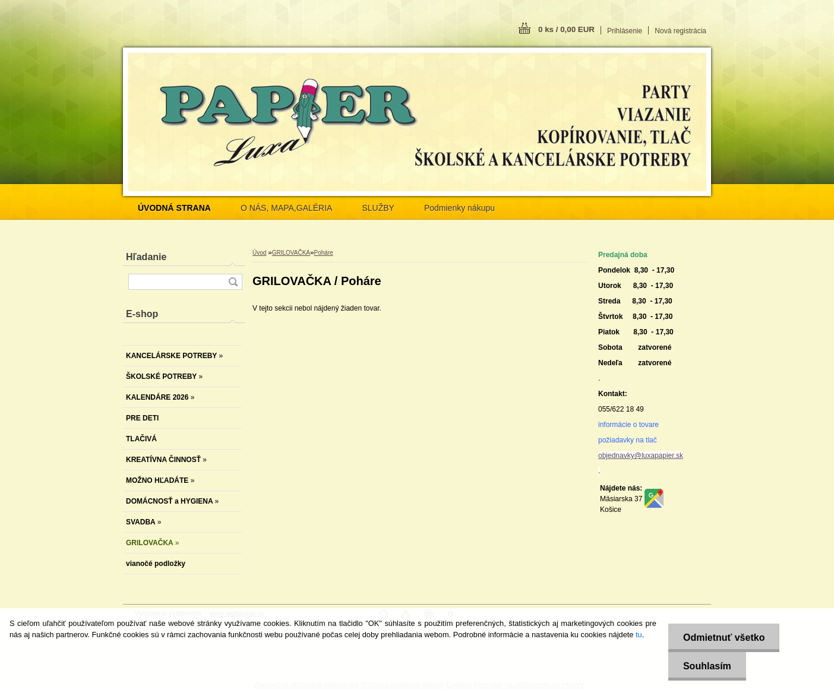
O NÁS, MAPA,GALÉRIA (287, 208)
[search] (233, 281)
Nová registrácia (680, 31)
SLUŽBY (378, 208)
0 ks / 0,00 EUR (566, 29)
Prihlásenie (624, 31)
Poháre (323, 252)
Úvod (259, 252)
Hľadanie (146, 257)
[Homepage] (174, 208)
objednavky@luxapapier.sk (640, 455)
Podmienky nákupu (459, 208)
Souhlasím (707, 666)
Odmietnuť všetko (723, 637)
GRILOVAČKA (291, 252)
